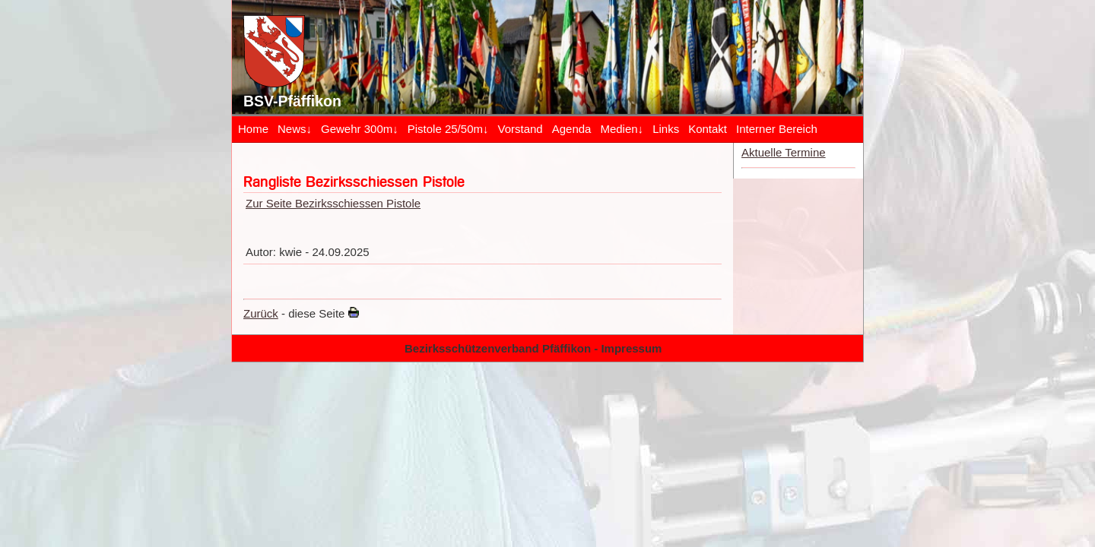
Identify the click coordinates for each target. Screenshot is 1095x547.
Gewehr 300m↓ (359, 128)
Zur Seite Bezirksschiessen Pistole (333, 203)
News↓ (295, 128)
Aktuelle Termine (783, 152)
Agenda (572, 128)
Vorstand (519, 128)
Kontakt (707, 128)
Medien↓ (621, 128)
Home (253, 128)
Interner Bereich (776, 128)
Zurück (260, 313)
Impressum (631, 348)
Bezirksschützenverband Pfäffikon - (503, 348)
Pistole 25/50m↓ (448, 128)
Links (665, 128)
